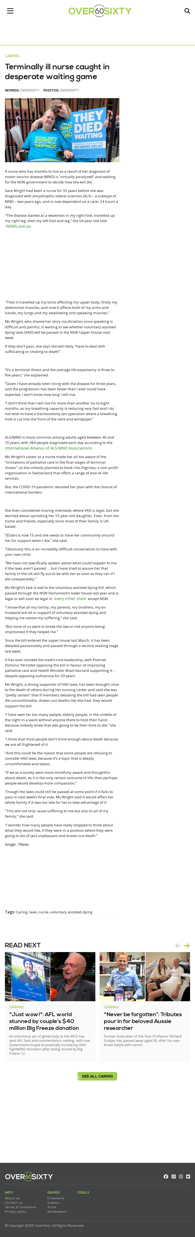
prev (176, 1004)
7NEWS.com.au (45, 242)
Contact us (15, 1201)
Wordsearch (58, 1210)
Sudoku (55, 1201)
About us (13, 1196)
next (185, 1004)
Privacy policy (17, 1210)
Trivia (53, 1205)
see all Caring (97, 1136)
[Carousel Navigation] (181, 1004)
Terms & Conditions (22, 1205)
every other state (22, 639)
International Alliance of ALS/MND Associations (63, 479)
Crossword (57, 1196)
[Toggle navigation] (11, 11)
